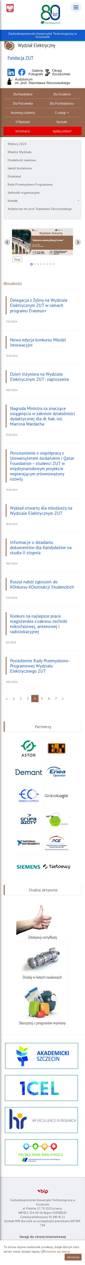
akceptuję (73, 1257)
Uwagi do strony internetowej (42, 1237)
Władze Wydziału (20, 152)
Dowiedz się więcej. (57, 1251)
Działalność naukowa (22, 160)
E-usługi (62, 112)
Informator (23, 131)
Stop (17, 259)
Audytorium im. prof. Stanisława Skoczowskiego (40, 209)
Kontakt (62, 122)
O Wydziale (23, 122)
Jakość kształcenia (20, 168)
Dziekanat (14, 176)
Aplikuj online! (62, 131)
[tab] (31, 264)
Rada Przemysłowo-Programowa (30, 184)
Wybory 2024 (17, 144)
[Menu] (76, 7)
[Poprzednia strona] (6, 698)
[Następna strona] (62, 698)
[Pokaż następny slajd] (78, 242)
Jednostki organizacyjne (24, 193)
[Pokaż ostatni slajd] (7, 242)
